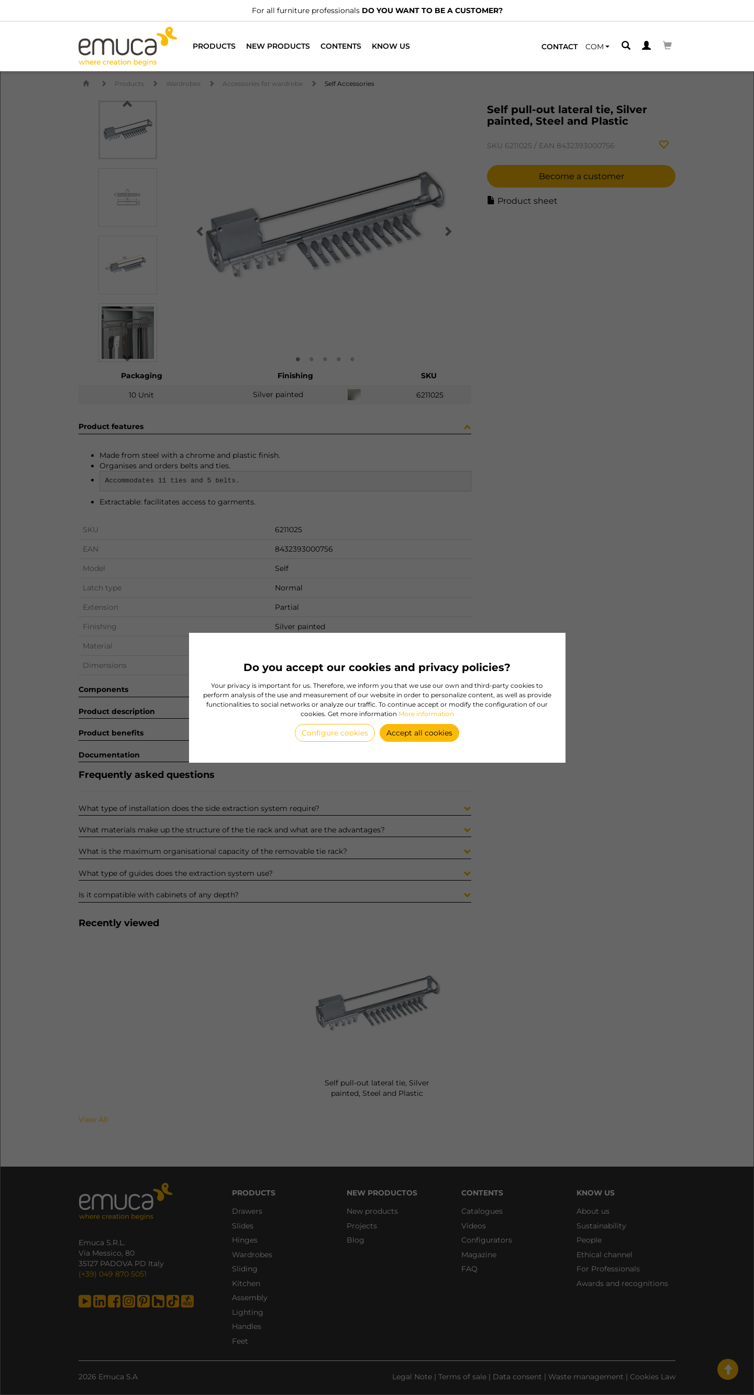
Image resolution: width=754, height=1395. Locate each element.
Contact (559, 46)
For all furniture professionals (377, 10)
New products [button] (278, 46)
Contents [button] (340, 46)
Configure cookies (335, 733)
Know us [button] (391, 46)
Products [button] (214, 46)
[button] (597, 46)
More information (426, 714)
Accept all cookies (419, 733)
